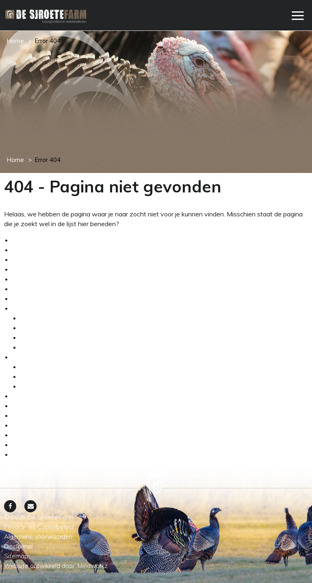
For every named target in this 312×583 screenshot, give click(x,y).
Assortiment (38, 367)
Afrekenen (27, 240)
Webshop (26, 289)
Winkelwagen (32, 298)
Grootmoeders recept (43, 415)
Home (15, 41)
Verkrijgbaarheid (43, 376)
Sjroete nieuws (33, 406)
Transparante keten (49, 386)
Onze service (31, 279)
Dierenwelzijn (40, 347)
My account (29, 269)
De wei (30, 337)
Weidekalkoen (33, 357)
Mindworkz (93, 566)
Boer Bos (25, 396)
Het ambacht (31, 308)
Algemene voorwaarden (47, 250)
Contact (24, 425)
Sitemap (24, 444)
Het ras (31, 328)
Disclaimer (27, 435)
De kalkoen (36, 318)
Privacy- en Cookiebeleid (48, 454)
